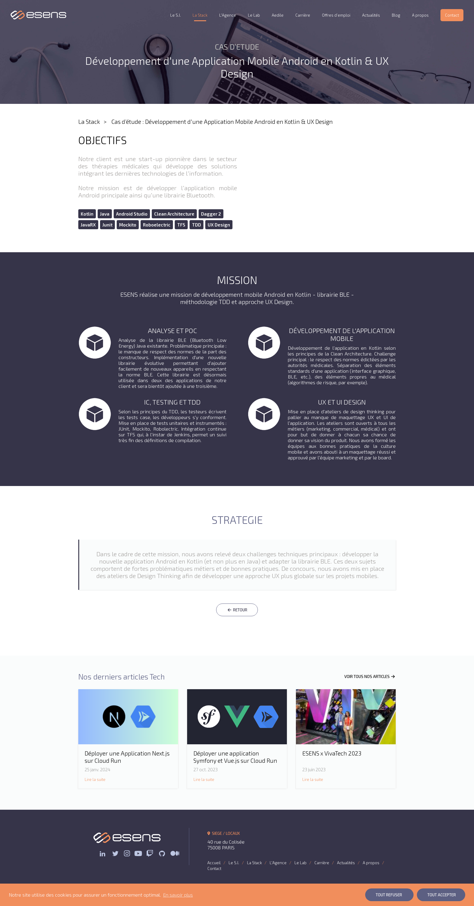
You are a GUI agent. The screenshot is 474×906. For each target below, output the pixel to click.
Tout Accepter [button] (441, 894)
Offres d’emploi (336, 15)
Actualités (371, 15)
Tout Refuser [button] (389, 894)
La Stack (200, 15)
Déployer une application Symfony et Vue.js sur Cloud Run (235, 757)
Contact (452, 15)
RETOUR (237, 609)
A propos (420, 15)
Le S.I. (175, 15)
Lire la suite (95, 779)
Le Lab (254, 15)
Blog (396, 15)
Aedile (278, 15)
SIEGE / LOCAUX (223, 833)
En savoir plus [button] (178, 895)
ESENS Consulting (39, 15)
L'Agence (227, 15)
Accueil (214, 862)
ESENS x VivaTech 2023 (331, 753)
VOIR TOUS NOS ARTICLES (370, 676)
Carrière (302, 15)
